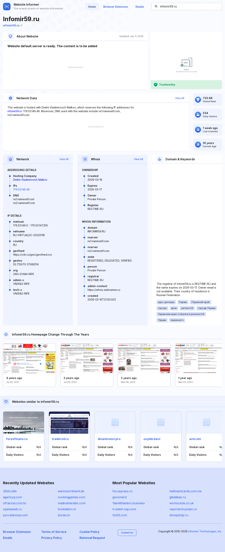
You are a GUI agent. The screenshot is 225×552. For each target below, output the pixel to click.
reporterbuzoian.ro (183, 509)
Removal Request (92, 538)
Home (92, 6)
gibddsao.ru (178, 497)
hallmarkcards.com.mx (186, 491)
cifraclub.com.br (14, 503)
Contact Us (127, 532)
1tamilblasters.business (128, 503)
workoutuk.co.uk (182, 503)
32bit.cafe (10, 491)
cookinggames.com (71, 497)
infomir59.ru (12, 25)
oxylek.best (151, 439)
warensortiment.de (71, 491)
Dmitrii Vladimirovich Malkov (30, 179)
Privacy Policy (51, 538)
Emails (140, 6)
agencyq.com (12, 497)
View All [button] (179, 98)
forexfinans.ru (17, 439)
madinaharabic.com (72, 503)
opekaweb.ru (12, 509)
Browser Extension (115, 6)
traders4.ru (60, 439)
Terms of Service (54, 532)
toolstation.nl (67, 509)
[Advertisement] (75, 77)
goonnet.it (119, 497)
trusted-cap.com (124, 509)
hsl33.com (119, 515)
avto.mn (195, 439)
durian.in (64, 515)
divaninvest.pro (109, 439)
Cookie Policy (89, 532)
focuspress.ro (122, 491)
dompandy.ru (179, 515)
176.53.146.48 (21, 189)
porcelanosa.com (15, 515)
